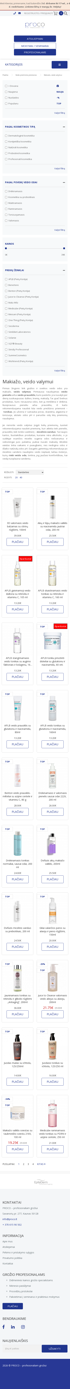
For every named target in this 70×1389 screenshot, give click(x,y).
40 (21, 477)
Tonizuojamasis (15, 214)
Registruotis (31, 13)
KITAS (41, 1164)
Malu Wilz (11, 302)
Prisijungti (47, 13)
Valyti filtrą (59, 112)
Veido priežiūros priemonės (26, 75)
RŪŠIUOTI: (9, 472)
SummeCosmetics (16, 355)
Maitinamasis (13, 202)
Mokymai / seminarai (35, 46)
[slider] (6, 248)
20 (16, 477)
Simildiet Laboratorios (18, 331)
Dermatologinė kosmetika (19, 135)
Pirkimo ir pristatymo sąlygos (18, 1252)
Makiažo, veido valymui (53, 75)
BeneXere (12, 285)
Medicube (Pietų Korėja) (18, 308)
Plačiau (13, 1306)
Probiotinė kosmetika (17, 153)
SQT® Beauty (13, 343)
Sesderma (12, 326)
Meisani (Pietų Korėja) (17, 314)
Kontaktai (8, 1263)
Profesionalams (35, 52)
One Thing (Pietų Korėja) (19, 320)
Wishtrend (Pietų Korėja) (19, 361)
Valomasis (12, 220)
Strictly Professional (17, 349)
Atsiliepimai (35, 38)
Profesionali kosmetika (18, 159)
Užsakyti (55, 1348)
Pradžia (5, 75)
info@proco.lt (10, 1219)
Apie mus (8, 1241)
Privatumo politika (12, 1258)
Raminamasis (13, 208)
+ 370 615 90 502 (12, 1224)
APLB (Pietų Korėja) (16, 279)
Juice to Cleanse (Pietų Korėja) (22, 296)
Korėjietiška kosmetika (18, 141)
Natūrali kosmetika (16, 147)
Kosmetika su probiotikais (20, 197)
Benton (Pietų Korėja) (17, 290)
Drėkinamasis (13, 191)
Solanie (10, 337)
